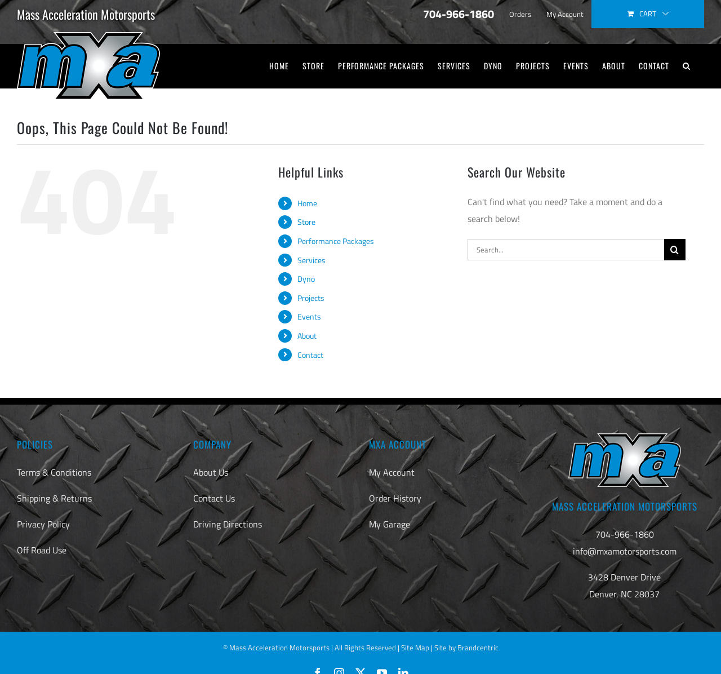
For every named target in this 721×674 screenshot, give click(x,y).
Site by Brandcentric (466, 647)
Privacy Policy (43, 524)
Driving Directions (227, 524)
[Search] (675, 249)
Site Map (415, 647)
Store (306, 222)
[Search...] (566, 249)
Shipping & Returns (54, 498)
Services (311, 260)
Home (307, 203)
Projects (310, 298)
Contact (310, 355)
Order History (395, 498)
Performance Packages (335, 241)
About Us (210, 472)
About (307, 336)
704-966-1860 (624, 534)
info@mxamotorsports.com (625, 551)
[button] (687, 66)
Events (309, 316)
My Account (392, 472)
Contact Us (214, 498)
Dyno (306, 279)
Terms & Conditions (54, 472)
